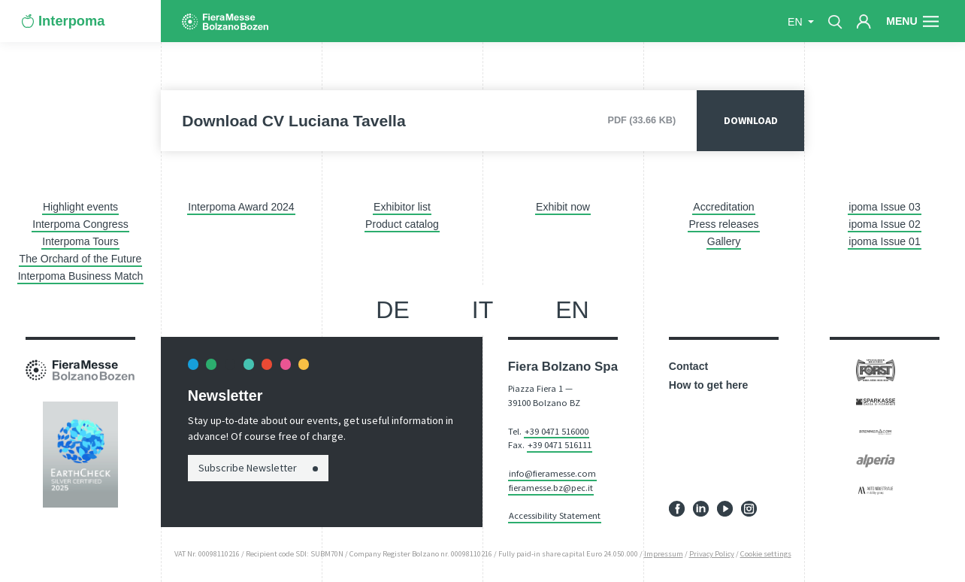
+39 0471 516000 (556, 431)
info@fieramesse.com (552, 473)
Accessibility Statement (554, 515)
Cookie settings (765, 554)
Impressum (663, 554)
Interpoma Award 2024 (241, 207)
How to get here (709, 385)
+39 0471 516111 (559, 444)
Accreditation (723, 207)
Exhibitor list (402, 207)
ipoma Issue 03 (884, 207)
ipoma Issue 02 (884, 224)
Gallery (724, 241)
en (796, 22)
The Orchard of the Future (81, 259)
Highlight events (80, 207)
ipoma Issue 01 (884, 241)
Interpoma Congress (80, 224)
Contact (688, 366)
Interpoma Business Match (81, 276)
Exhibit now (563, 207)
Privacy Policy (711, 554)
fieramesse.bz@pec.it (551, 487)
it (483, 309)
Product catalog (402, 224)
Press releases (723, 224)
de (393, 309)
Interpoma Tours (80, 241)
